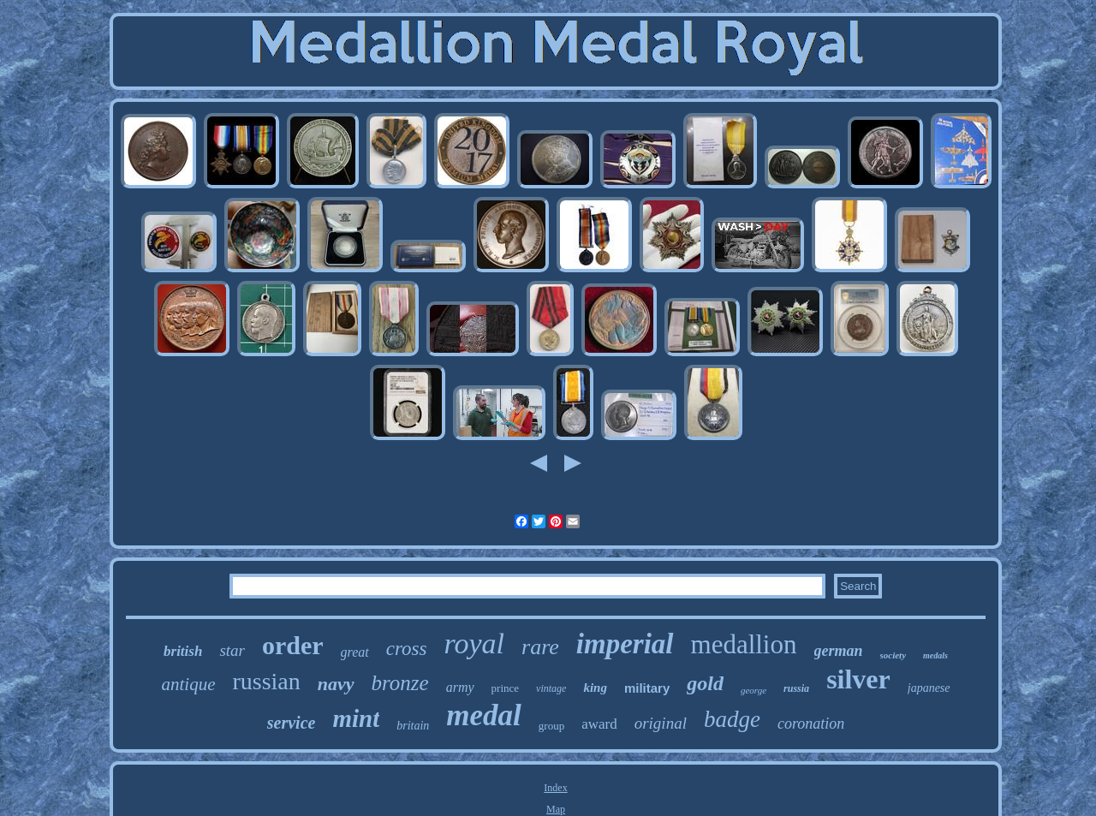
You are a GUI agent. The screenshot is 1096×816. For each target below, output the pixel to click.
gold (705, 683)
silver (858, 679)
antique (188, 684)
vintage (551, 688)
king (595, 687)
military (647, 688)
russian (266, 681)
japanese (929, 688)
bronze (400, 682)
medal (483, 715)
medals (935, 655)
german (838, 650)
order (293, 645)
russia (796, 688)
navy (336, 683)
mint (355, 718)
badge (732, 719)
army (460, 687)
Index (555, 788)
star (232, 650)
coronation (810, 723)
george (753, 690)
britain (412, 725)
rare (540, 646)
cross (406, 648)
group (551, 725)
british (183, 651)
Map (555, 809)
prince (505, 688)
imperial (625, 643)
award (599, 724)
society (893, 655)
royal (474, 643)
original (660, 723)
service (291, 722)
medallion (744, 644)
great (355, 652)
